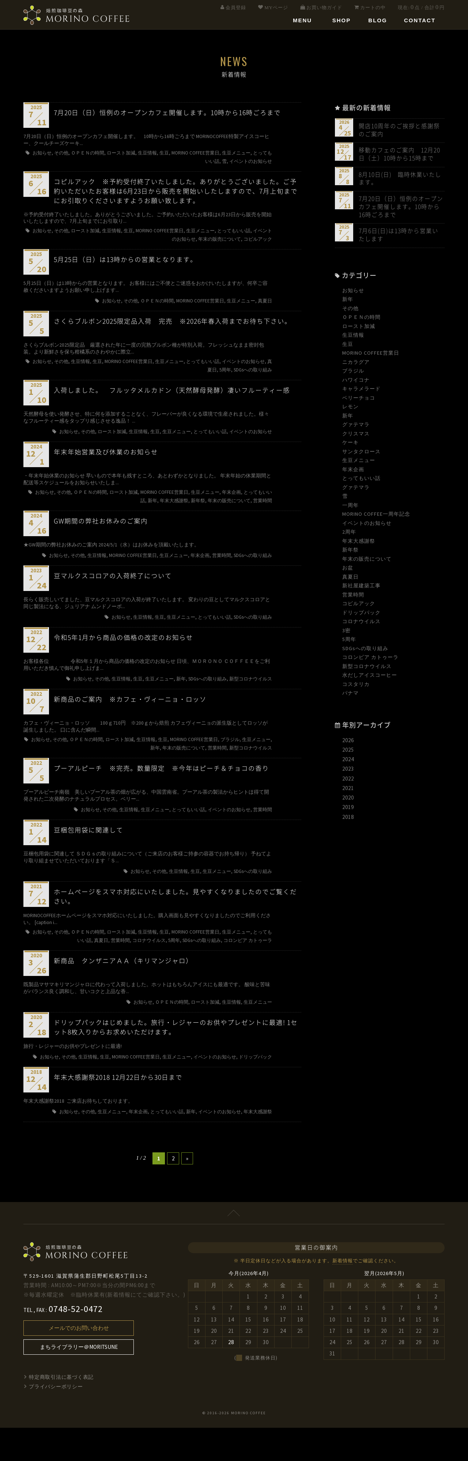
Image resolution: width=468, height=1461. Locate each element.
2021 (348, 790)
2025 (348, 752)
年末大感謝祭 (358, 543)
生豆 (347, 346)
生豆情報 (353, 338)
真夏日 (350, 579)
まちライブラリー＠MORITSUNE (79, 1380)
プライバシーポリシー (56, 1420)
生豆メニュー (358, 463)
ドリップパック (361, 615)
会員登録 (236, 7)
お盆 (347, 570)
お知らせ (353, 293)
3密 (346, 633)
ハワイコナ (356, 382)
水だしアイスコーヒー (369, 678)
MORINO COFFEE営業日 (370, 355)
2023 (348, 771)
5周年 (349, 642)
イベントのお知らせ (367, 525)
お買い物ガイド (324, 7)
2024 (348, 762)
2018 (348, 819)
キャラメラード (361, 391)
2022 (348, 781)
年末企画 (353, 472)
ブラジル (353, 373)
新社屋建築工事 (361, 588)
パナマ (350, 696)
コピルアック (358, 606)
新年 (347, 302)
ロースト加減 (358, 328)
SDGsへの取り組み (365, 651)
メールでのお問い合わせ (79, 1361)
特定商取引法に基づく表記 (62, 1410)
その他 (350, 311)
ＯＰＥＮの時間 (361, 320)
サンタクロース (361, 454)
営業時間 (353, 597)
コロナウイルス (361, 624)
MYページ (276, 7)
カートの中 (373, 7)
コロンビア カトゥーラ (370, 660)
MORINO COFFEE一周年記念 (376, 517)
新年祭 (350, 552)
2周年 (349, 534)
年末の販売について (367, 561)
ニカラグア (356, 364)
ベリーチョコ (358, 400)
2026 (348, 742)
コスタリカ (356, 686)
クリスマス (356, 436)
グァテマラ (356, 427)
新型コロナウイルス (367, 668)
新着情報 (342, 1294)
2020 (348, 800)
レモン (350, 409)
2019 (348, 809)
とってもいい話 (361, 481)
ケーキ (350, 445)
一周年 (350, 507)
